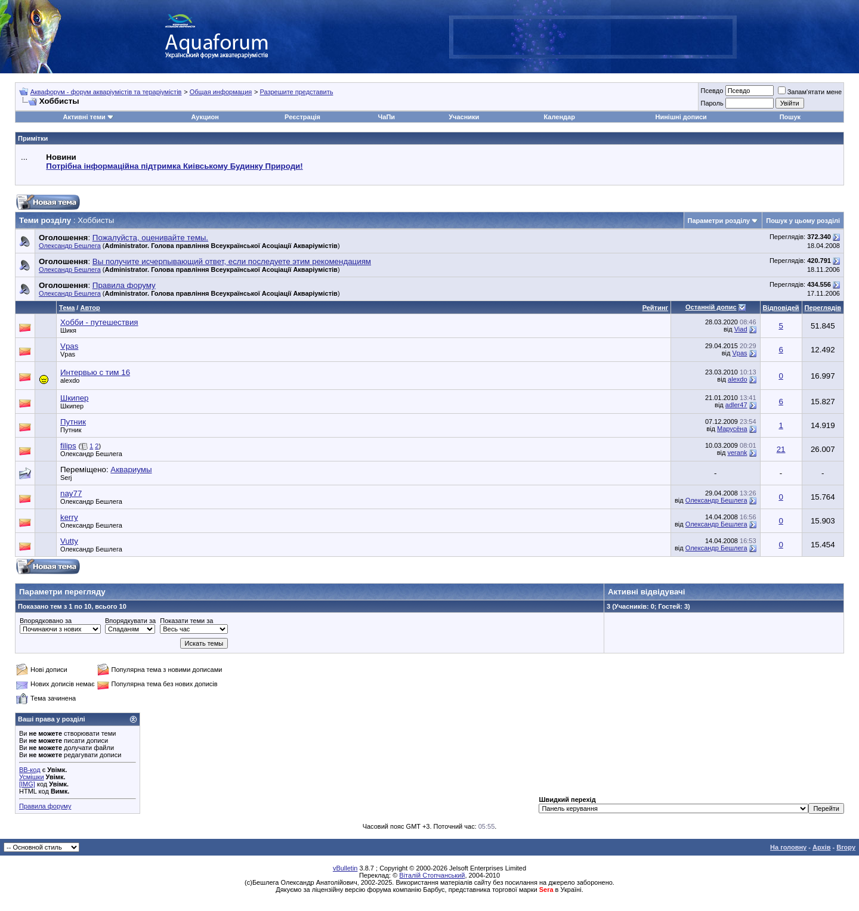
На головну (788, 847)
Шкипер (74, 397)
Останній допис (711, 307)
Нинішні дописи (681, 116)
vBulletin (345, 868)
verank (737, 452)
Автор (90, 307)
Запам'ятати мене (810, 91)
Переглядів (823, 307)
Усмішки (31, 776)
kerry (69, 517)
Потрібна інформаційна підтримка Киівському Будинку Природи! (174, 166)
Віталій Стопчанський (432, 875)
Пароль (711, 103)
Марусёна (732, 428)
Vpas (69, 346)
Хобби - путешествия (99, 322)
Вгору (845, 847)
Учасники (464, 116)
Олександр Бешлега (70, 245)
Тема (67, 307)
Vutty (69, 541)
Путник (73, 421)
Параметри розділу (719, 220)
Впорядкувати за (130, 620)
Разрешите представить (296, 91)
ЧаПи (386, 116)
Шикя (68, 330)
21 (781, 449)
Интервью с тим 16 (95, 372)
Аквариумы (131, 469)
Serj (66, 477)
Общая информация (221, 91)
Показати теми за (186, 620)
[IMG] (27, 784)
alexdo (69, 380)
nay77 (71, 493)
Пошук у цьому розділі (803, 220)
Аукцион (204, 116)
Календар (558, 116)
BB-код (30, 769)
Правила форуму (45, 806)
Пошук (790, 116)
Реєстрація (302, 116)
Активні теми (84, 116)
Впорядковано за (46, 620)
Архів (821, 847)
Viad (740, 329)
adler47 (736, 404)
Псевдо (711, 90)
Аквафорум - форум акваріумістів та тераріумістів (106, 91)
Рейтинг (655, 307)
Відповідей (781, 307)
